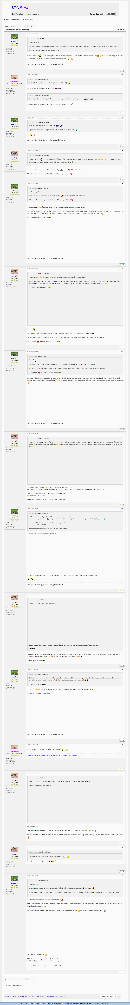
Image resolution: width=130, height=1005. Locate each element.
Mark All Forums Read (47, 996)
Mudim (23, 1003)
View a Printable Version (14, 985)
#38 (122, 434)
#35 (122, 183)
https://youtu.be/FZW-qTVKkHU (36, 495)
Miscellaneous (15, 19)
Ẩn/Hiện (102, 1003)
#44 (122, 847)
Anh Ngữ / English (27, 19)
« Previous (12, 26)
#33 (122, 117)
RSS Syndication (60, 996)
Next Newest (16, 975)
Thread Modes (121, 29)
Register (35, 14)
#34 (122, 150)
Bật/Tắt (95, 1003)
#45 (122, 876)
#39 (122, 508)
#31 (122, 34)
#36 (122, 269)
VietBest (7, 19)
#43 (122, 773)
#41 (122, 669)
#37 (122, 351)
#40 (122, 595)
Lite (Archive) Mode (34, 996)
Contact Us (8, 996)
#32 (122, 74)
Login (29, 14)
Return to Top (23, 996)
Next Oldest (9, 975)
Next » (32, 26)
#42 (122, 744)
